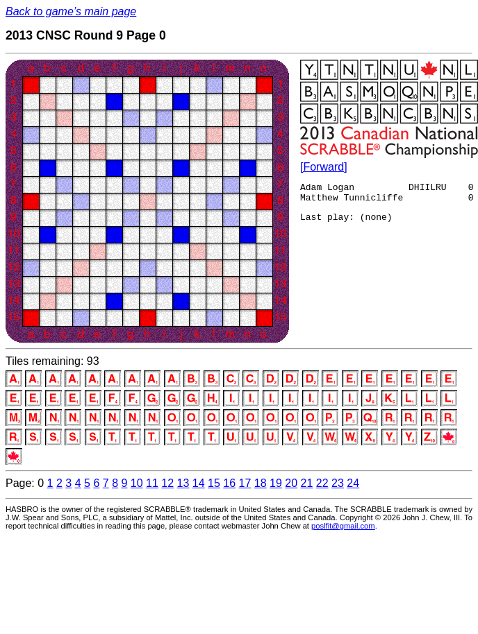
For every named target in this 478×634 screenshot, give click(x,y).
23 (337, 483)
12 (167, 483)
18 (260, 483)
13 (183, 483)
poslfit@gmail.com (343, 526)
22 (322, 483)
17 (245, 483)
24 (353, 483)
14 (198, 483)
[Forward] (323, 167)
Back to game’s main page (71, 11)
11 (152, 483)
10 (137, 483)
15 (214, 483)
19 (276, 483)
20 (291, 483)
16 (229, 483)
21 (307, 483)
